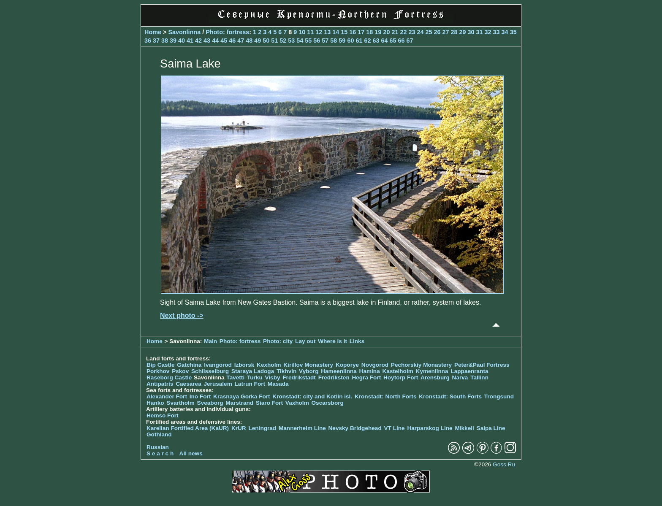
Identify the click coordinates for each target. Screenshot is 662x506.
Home (152, 32)
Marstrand (239, 403)
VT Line (394, 428)
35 (513, 32)
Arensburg (435, 377)
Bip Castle (160, 365)
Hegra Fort (366, 377)
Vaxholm (297, 403)
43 (206, 40)
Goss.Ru (504, 464)
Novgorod (374, 365)
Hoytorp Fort (400, 377)
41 (190, 40)
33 (496, 32)
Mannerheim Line (302, 428)
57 (325, 40)
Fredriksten (334, 377)
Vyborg (308, 371)
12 (318, 32)
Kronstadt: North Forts (386, 396)
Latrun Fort (250, 384)
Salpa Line (491, 428)
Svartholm (180, 403)
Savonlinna (184, 32)
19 (377, 32)
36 (147, 40)
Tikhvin (286, 371)
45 (223, 40)
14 (335, 32)
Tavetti (235, 377)
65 (392, 40)
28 (454, 32)
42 (198, 40)
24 (420, 32)
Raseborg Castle (169, 377)
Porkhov (158, 371)
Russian (158, 447)
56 (316, 40)
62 (367, 40)
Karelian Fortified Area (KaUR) (188, 428)
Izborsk (244, 365)
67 (409, 40)
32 (488, 32)
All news (191, 453)
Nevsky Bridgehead (355, 428)
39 (173, 40)
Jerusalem (217, 384)
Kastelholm (398, 371)
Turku (255, 377)
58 (333, 40)
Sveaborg (210, 403)
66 (401, 40)
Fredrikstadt (299, 377)
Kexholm (269, 365)
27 (445, 32)
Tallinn (479, 377)
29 (462, 32)
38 (164, 40)
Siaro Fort (269, 403)
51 (274, 40)
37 (156, 40)
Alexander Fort (167, 396)
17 (361, 32)
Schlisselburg (210, 371)
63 (375, 40)
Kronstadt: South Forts (450, 396)
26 (437, 32)
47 (240, 40)
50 (266, 40)
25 (428, 32)
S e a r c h (160, 453)
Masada (278, 384)
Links (357, 341)
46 (232, 40)
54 (299, 40)
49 (257, 40)
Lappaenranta (469, 371)
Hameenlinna (339, 371)
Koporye (347, 365)
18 (369, 32)
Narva (460, 377)
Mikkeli (464, 428)
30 (471, 32)
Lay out (305, 341)
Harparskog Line (429, 428)
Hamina (369, 371)
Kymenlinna (432, 371)
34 (505, 32)
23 (411, 32)
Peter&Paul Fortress (482, 365)
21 (394, 32)
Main (210, 341)
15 (344, 32)
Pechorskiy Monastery (421, 365)
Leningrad (262, 428)
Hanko (155, 403)
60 (350, 40)
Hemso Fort (163, 415)
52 (282, 40)
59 (342, 40)
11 (310, 32)
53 (291, 40)
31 (479, 32)
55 (308, 40)
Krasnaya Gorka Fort (241, 396)
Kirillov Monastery (308, 365)
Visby (272, 377)
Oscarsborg (328, 403)
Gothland (159, 434)
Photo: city (278, 341)
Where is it (332, 341)
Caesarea (188, 384)
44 (215, 40)
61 (358, 40)
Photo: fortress (227, 32)
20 (386, 32)
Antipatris (160, 384)
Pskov (180, 371)
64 (384, 40)
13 (327, 32)
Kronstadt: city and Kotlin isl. (312, 396)
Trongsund (499, 396)
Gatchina (189, 365)
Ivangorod (218, 365)
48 (249, 40)
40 (181, 40)
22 (403, 32)
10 (301, 32)
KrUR (238, 428)
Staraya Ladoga (252, 371)
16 (352, 32)
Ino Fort (200, 396)
